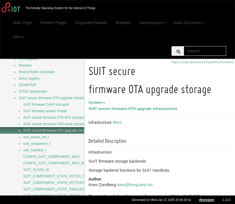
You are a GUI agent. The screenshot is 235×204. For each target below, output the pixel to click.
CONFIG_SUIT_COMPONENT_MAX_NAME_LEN (61, 163)
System (96, 102)
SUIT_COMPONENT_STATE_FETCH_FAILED (58, 176)
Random (25, 65)
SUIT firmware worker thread (45, 111)
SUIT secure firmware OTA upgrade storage (56, 131)
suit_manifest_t (34, 150)
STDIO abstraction (33, 92)
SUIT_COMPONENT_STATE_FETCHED (54, 183)
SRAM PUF (27, 85)
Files (18, 37)
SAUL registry (29, 78)
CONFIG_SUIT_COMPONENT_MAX (51, 157)
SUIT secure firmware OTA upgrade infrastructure (56, 98)
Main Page (22, 22)
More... (120, 122)
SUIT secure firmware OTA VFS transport (54, 118)
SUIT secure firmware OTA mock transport (55, 124)
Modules (123, 22)
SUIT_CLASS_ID (36, 170)
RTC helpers (28, 59)
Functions (227, 62)
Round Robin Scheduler (37, 72)
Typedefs (212, 62)
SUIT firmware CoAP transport (46, 105)
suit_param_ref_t (36, 137)
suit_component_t (36, 144)
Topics (175, 62)
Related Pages (54, 22)
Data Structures (188, 22)
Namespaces (152, 22)
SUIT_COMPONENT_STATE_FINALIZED (55, 189)
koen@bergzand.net (135, 184)
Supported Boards (91, 22)
